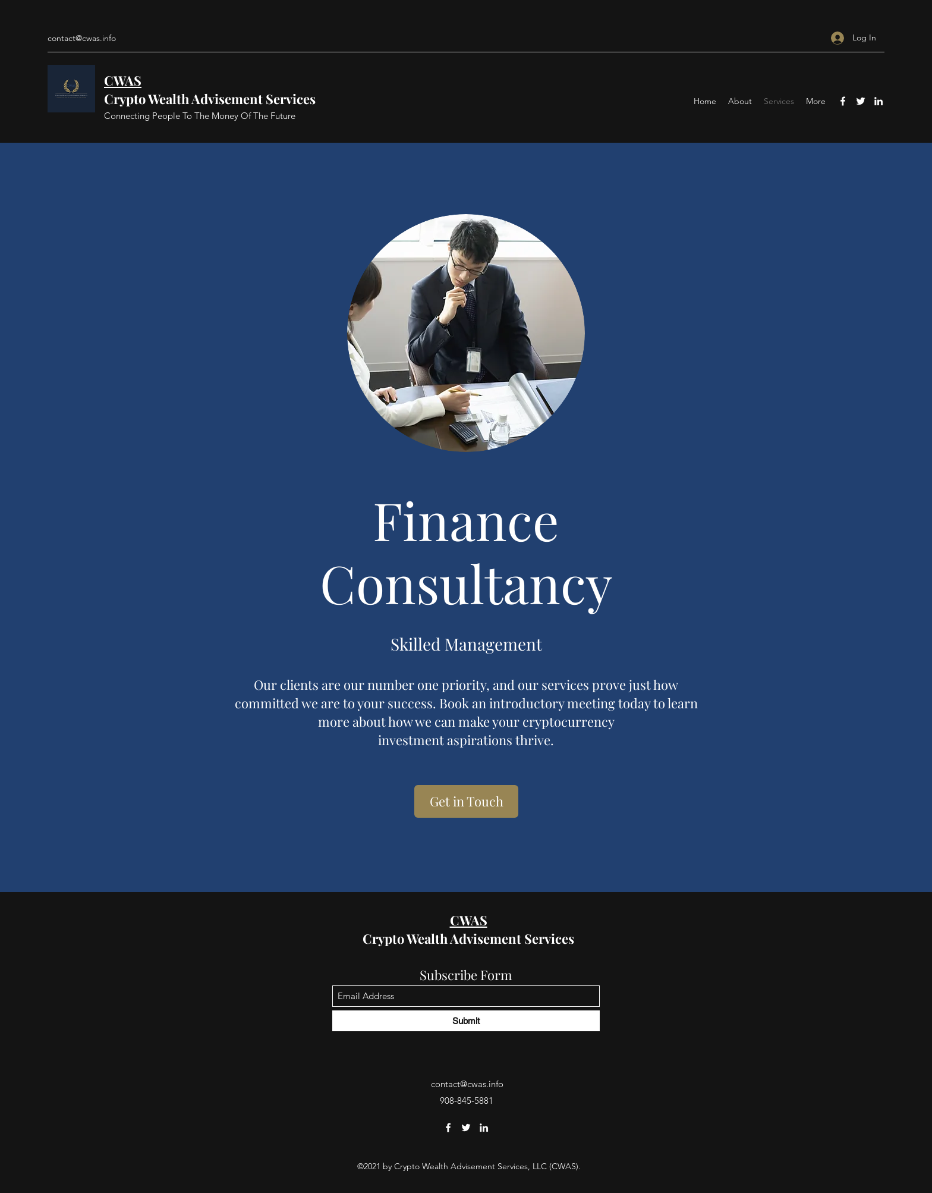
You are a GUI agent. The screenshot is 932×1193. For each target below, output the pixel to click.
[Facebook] (843, 101)
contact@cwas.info (82, 38)
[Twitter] (861, 101)
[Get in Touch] (466, 801)
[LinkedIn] (878, 101)
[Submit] (466, 1020)
